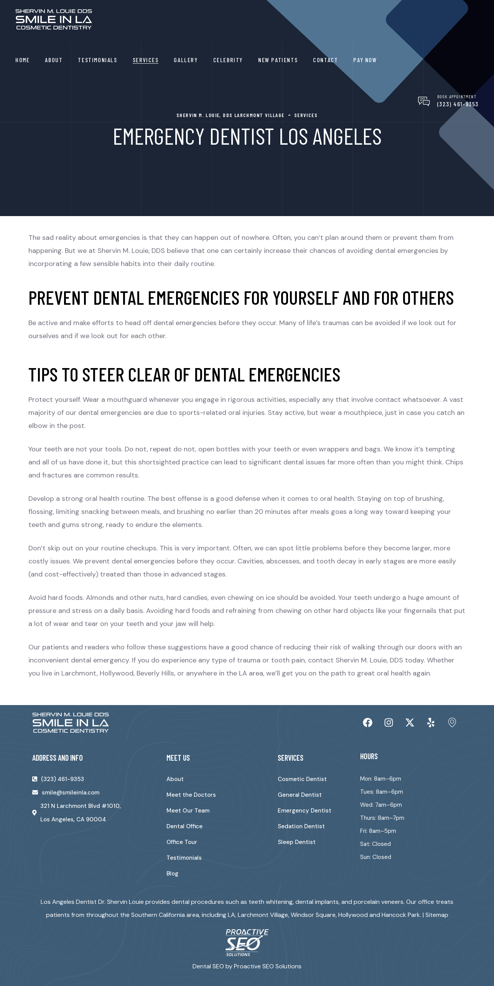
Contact (325, 59)
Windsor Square (313, 915)
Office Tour (181, 842)
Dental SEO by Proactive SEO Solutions (247, 966)
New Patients (278, 59)
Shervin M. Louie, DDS (369, 660)
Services (146, 59)
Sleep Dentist (297, 842)
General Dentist (300, 795)
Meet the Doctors (191, 795)
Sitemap (436, 915)
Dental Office (184, 826)
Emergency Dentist (304, 810)
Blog (172, 873)
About (54, 59)
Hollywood (353, 915)
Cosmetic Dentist (302, 779)
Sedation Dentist (301, 826)
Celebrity (228, 59)
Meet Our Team (187, 810)
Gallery (186, 59)
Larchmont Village (263, 915)
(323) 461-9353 (458, 103)
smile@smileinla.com (70, 792)
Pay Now (365, 59)
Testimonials (97, 59)
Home (22, 59)
